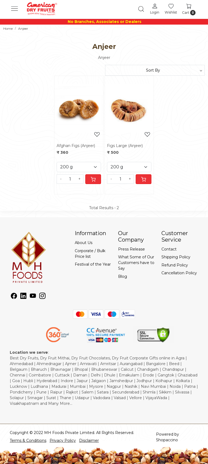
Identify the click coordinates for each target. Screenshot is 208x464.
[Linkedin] (23, 297)
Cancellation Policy (179, 273)
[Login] (154, 8)
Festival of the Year (93, 264)
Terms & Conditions (28, 440)
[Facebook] (14, 297)
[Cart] (93, 179)
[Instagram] (42, 297)
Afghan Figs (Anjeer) (76, 145)
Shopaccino (167, 440)
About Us (83, 242)
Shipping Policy (175, 257)
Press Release (131, 249)
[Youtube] (33, 297)
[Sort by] (155, 70)
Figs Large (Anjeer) (125, 145)
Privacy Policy (63, 440)
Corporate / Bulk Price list (90, 253)
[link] (141, 8)
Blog (122, 276)
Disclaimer (89, 440)
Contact (169, 249)
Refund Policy (174, 265)
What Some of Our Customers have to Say (136, 263)
